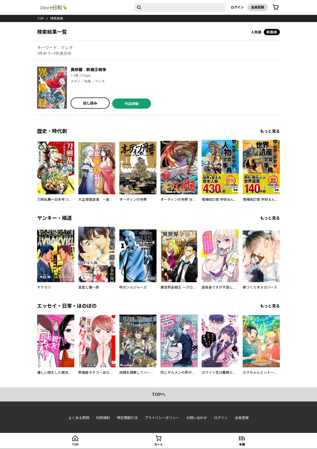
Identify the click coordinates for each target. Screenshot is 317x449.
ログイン (237, 7)
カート (158, 444)
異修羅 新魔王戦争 (88, 69)
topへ (158, 394)
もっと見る (270, 131)
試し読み (90, 103)
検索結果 (56, 18)
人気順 (256, 32)
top (40, 18)
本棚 (242, 444)
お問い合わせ (196, 418)
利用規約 (103, 418)
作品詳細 (131, 103)
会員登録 (257, 7)
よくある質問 (78, 418)
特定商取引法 (127, 418)
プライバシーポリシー (162, 418)
